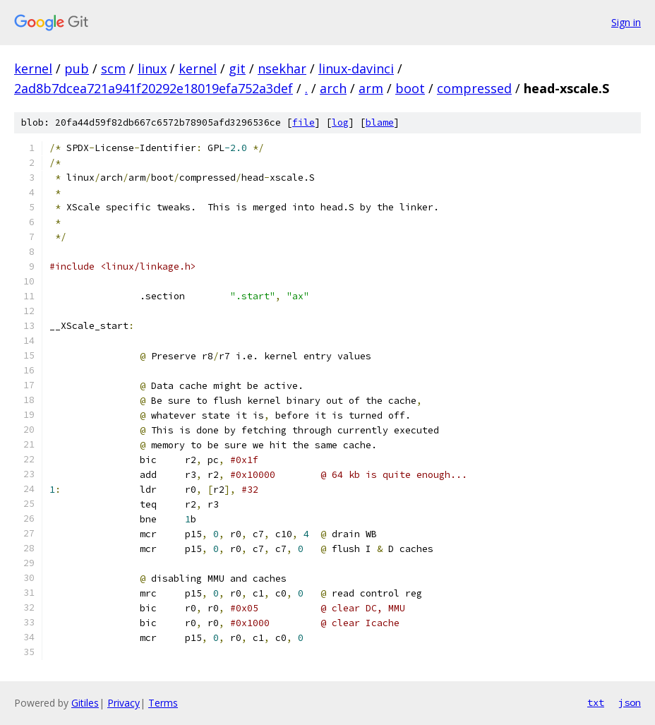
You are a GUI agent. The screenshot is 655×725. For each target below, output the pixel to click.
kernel (33, 68)
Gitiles (85, 702)
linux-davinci (356, 68)
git (237, 68)
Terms (163, 702)
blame (380, 122)
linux (152, 68)
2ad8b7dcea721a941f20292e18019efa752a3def (153, 88)
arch (333, 88)
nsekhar (282, 68)
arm (371, 88)
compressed (474, 88)
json (629, 702)
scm (113, 68)
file (303, 122)
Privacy (123, 702)
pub (76, 68)
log (340, 122)
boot (410, 88)
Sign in (626, 22)
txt (595, 702)
